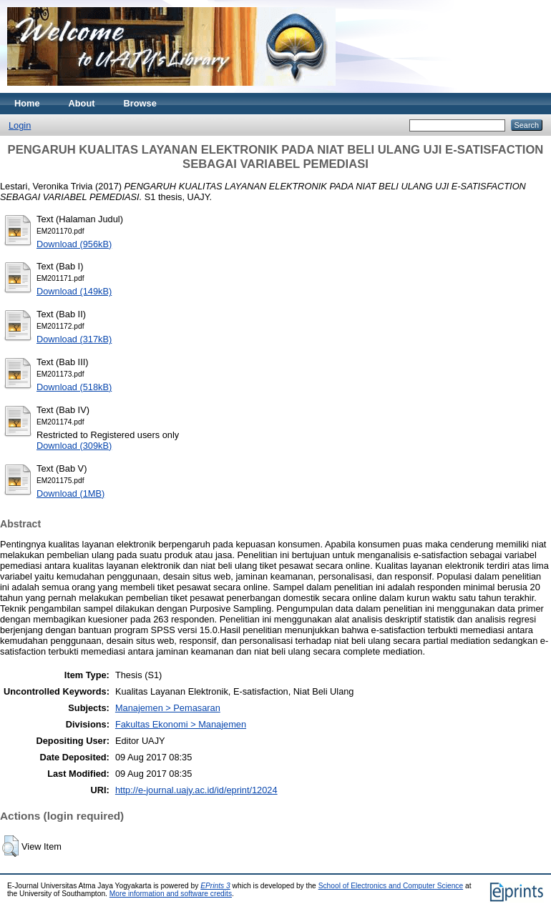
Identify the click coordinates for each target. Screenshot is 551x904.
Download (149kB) (74, 291)
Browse (140, 103)
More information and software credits (170, 894)
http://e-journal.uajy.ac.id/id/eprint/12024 (196, 790)
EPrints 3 (215, 886)
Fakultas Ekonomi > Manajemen (180, 724)
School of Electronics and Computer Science (391, 886)
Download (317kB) (74, 339)
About (82, 103)
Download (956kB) (74, 244)
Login (20, 125)
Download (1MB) (70, 493)
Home (27, 103)
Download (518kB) (74, 387)
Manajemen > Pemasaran (167, 707)
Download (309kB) (74, 445)
